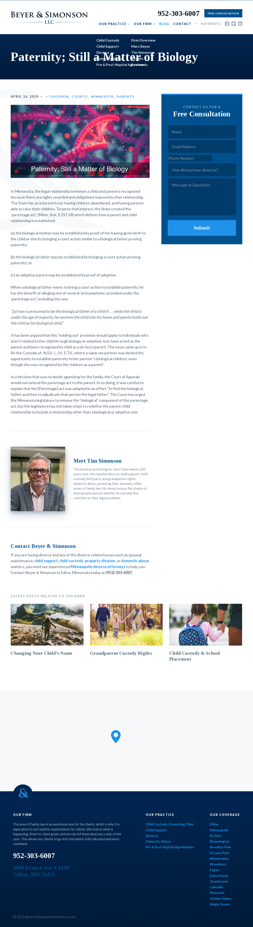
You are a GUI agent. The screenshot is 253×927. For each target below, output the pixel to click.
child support (46, 560)
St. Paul (215, 836)
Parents (125, 96)
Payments (211, 24)
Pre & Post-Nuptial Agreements (170, 847)
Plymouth (217, 893)
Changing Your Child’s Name (41, 653)
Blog (164, 24)
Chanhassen (219, 881)
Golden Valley (220, 898)
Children (59, 96)
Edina (214, 824)
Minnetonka (219, 858)
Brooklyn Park (220, 847)
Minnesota (102, 96)
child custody (71, 560)
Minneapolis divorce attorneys (98, 566)
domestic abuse (135, 560)
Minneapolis (219, 830)
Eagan (214, 870)
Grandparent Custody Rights (121, 653)
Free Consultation (223, 13)
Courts (80, 96)
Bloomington (220, 841)
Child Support (156, 830)
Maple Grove (220, 904)
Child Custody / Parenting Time (169, 824)
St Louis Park (219, 853)
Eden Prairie (219, 876)
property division (100, 560)
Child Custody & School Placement (194, 656)
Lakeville (216, 887)
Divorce (152, 836)
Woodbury (218, 864)
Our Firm (143, 24)
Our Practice (112, 24)
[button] (116, 736)
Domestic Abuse (158, 841)
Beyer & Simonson (49, 18)
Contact (182, 24)
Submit (202, 228)
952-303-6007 (179, 13)
